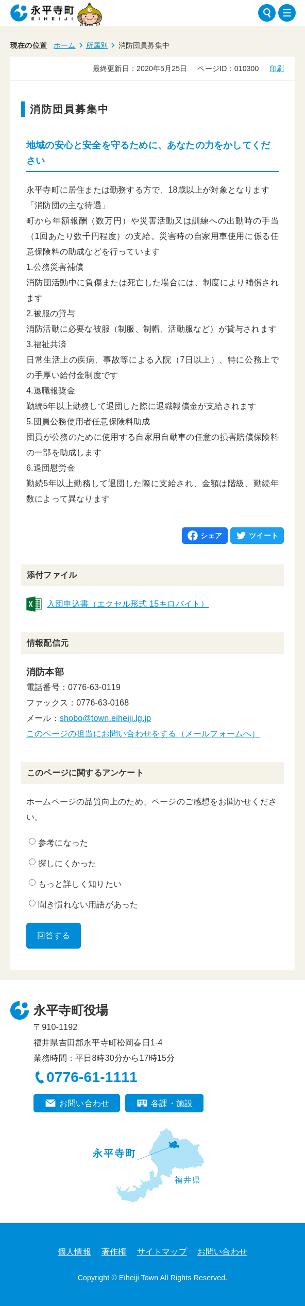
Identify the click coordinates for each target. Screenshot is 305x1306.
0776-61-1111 (92, 1077)
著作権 (114, 1251)
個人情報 (74, 1251)
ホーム (65, 45)
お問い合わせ (84, 1103)
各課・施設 (172, 1103)
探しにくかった (62, 863)
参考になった (58, 842)
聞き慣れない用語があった (83, 904)
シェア (211, 535)
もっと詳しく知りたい (75, 883)
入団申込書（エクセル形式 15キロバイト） (128, 603)
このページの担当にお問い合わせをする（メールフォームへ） (143, 733)
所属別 (97, 45)
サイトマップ (162, 1251)
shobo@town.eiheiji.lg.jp (105, 718)
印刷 (276, 68)
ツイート (263, 535)
